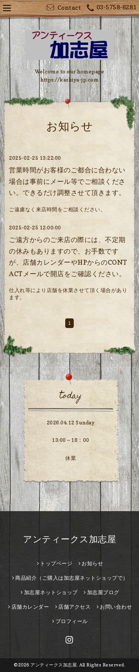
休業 (70, 458)
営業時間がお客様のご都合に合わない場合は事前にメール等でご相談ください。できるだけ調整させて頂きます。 (67, 181)
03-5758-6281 (111, 8)
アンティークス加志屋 (69, 539)
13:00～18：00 (70, 440)
